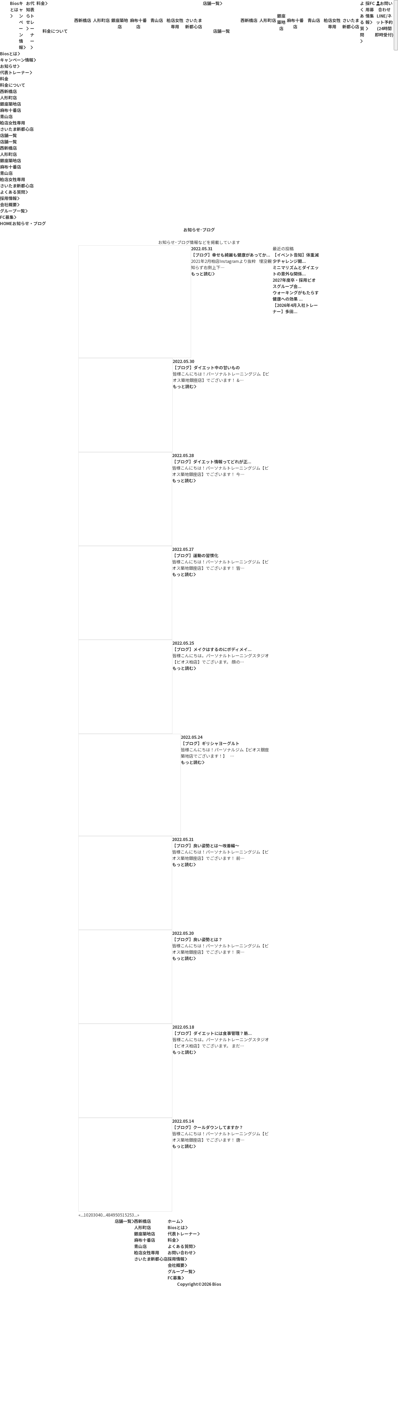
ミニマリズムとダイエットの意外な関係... (296, 270)
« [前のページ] (79, 1215)
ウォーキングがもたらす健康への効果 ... (296, 295)
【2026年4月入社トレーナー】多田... (295, 308)
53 (131, 1215)
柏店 (12, 123)
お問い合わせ (384, 19)
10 (86, 1215)
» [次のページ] (138, 1215)
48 (108, 1215)
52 (127, 1215)
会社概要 (8, 204)
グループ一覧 (12, 211)
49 (112, 1215)
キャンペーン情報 (22, 25)
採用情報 (367, 15)
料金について (12, 85)
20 (90, 1215)
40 (100, 1215)
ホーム (175, 1221)
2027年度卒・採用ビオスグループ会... (294, 283)
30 (95, 1215)
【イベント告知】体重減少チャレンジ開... (296, 258)
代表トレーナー (32, 25)
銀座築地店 (10, 104)
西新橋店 (8, 91)
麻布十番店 (10, 110)
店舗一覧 (212, 3)
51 (122, 1215)
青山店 (6, 116)
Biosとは (14, 9)
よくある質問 (362, 21)
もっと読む (203, 273)
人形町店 (8, 97)
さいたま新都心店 (17, 129)
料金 (41, 3)
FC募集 (372, 12)
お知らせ (28, 15)
